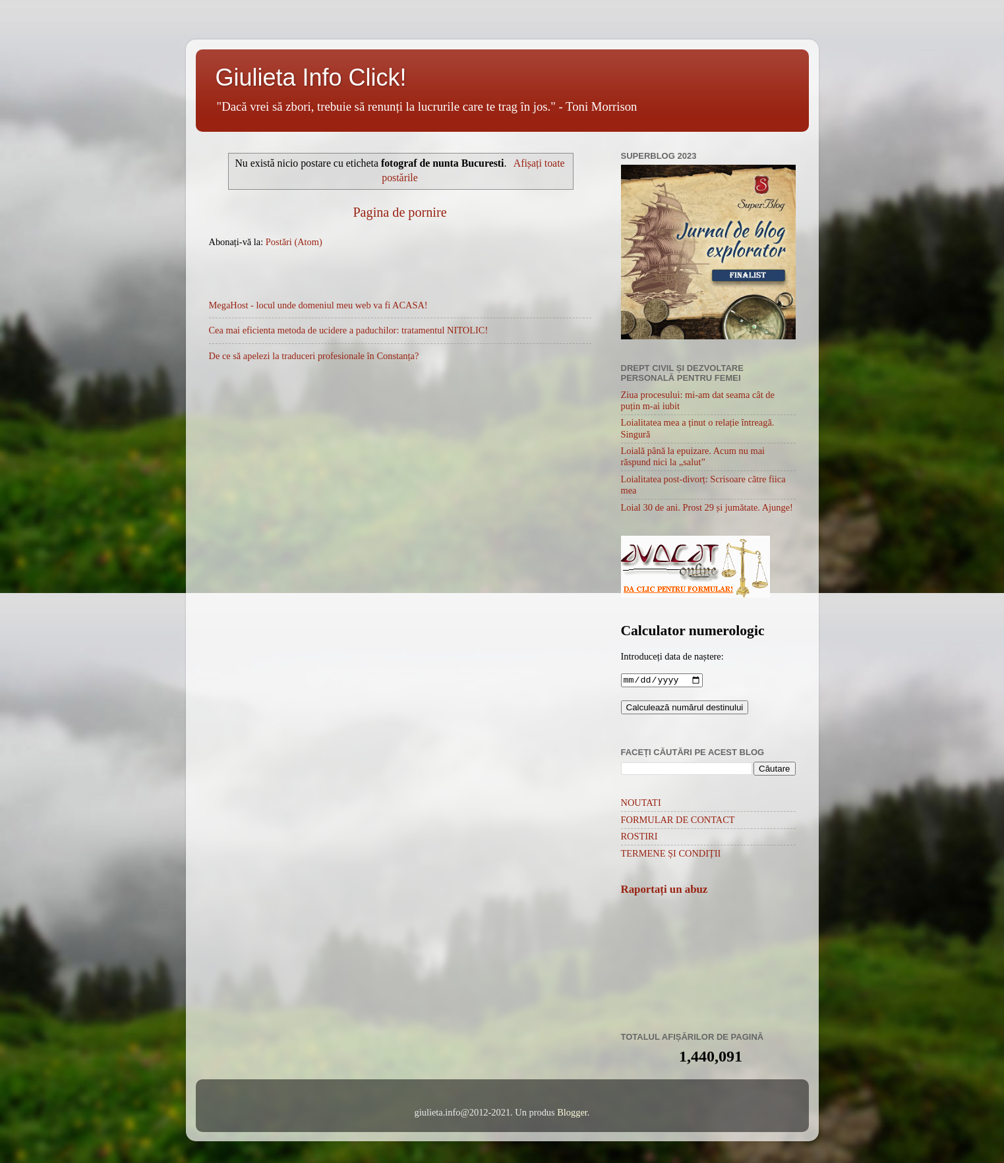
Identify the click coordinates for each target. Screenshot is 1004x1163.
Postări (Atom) (294, 242)
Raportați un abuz (664, 890)
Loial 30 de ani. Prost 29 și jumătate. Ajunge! (707, 507)
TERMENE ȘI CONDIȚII (671, 854)
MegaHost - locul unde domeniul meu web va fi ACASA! (318, 305)
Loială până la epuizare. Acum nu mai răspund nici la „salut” (693, 456)
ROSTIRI (639, 837)
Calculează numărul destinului (685, 709)
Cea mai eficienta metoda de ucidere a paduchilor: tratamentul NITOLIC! (348, 330)
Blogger (572, 1113)
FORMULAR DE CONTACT (678, 821)
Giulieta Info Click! (311, 77)
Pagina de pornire (399, 212)
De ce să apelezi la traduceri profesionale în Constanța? (314, 356)
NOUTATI (641, 804)
